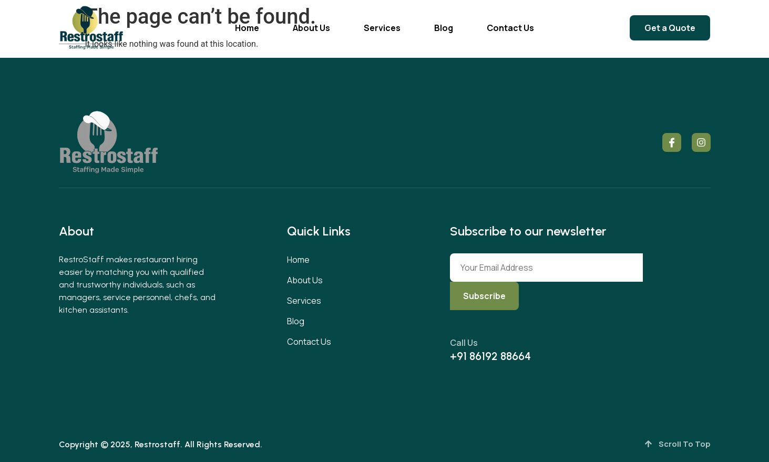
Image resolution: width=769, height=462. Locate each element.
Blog (443, 28)
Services (382, 28)
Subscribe (484, 296)
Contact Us (510, 28)
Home (247, 28)
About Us (311, 28)
